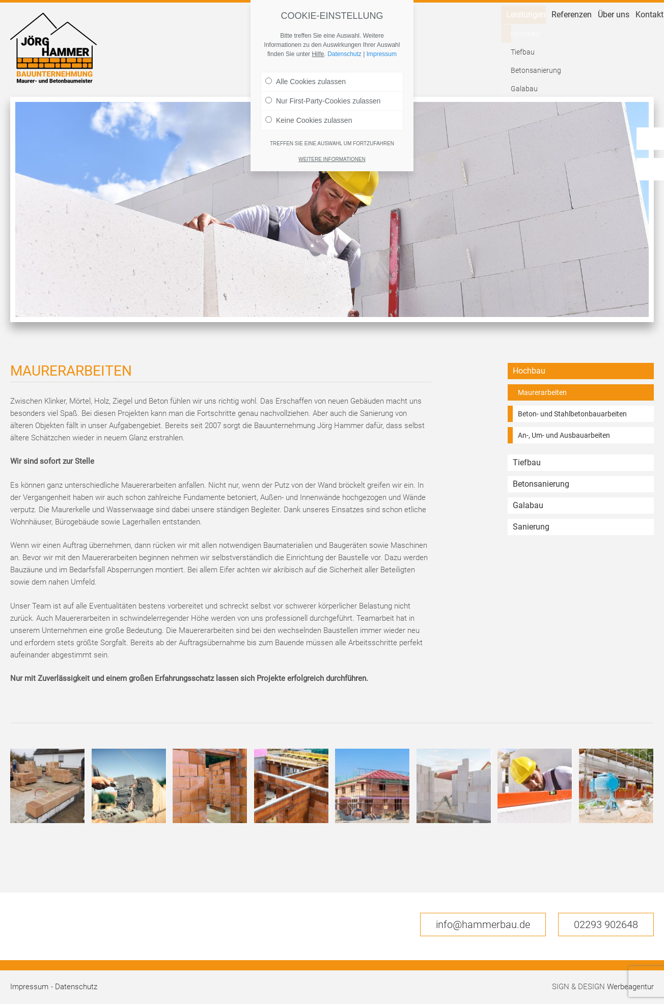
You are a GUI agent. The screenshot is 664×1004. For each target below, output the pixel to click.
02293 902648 (606, 924)
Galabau (528, 505)
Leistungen (455, 69)
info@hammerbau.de (483, 924)
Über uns (584, 69)
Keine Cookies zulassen (308, 120)
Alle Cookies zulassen (305, 81)
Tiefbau (527, 462)
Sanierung (531, 527)
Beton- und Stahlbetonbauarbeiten (572, 414)
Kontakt (638, 69)
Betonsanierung (541, 484)
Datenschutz (76, 986)
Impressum (29, 986)
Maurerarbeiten (542, 392)
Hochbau (529, 371)
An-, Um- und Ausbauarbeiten (564, 435)
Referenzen (522, 69)
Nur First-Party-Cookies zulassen (322, 101)
